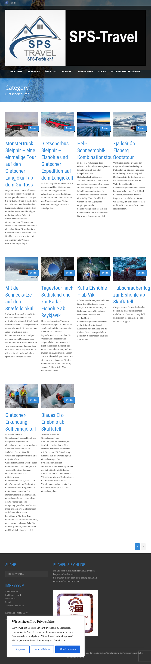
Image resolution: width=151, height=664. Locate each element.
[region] (46, 636)
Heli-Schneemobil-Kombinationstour (96, 150)
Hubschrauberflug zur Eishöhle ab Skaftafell (131, 295)
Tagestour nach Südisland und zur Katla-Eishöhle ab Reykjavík (57, 301)
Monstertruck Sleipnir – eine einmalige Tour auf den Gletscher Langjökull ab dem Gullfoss (20, 164)
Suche (102, 71)
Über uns (50, 71)
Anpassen (20, 649)
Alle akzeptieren (68, 649)
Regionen (34, 71)
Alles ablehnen (42, 649)
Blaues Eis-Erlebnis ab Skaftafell (52, 422)
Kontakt (67, 71)
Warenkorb (85, 71)
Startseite (16, 71)
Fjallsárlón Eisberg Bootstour (124, 150)
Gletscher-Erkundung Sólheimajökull (20, 422)
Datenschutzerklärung (126, 71)
